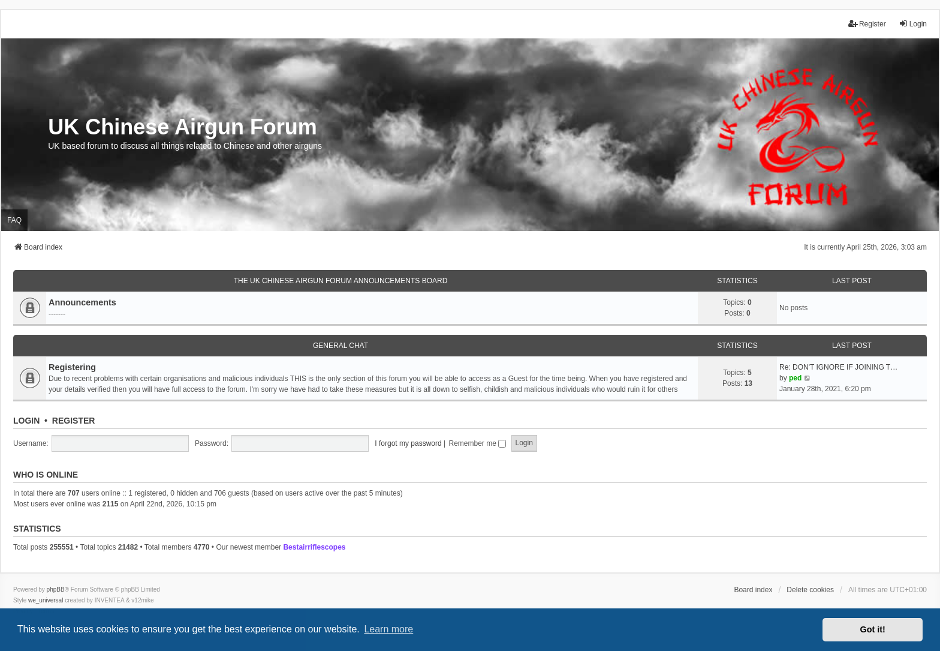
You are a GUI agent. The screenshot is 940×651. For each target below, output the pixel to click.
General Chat (340, 345)
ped (795, 378)
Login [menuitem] (913, 23)
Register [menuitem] (867, 23)
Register (73, 420)
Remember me (477, 443)
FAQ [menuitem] (14, 220)
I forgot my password (408, 443)
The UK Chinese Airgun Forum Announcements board (341, 281)
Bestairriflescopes (314, 547)
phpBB (56, 589)
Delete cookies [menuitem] (810, 590)
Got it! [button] (872, 629)
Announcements (82, 302)
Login (26, 420)
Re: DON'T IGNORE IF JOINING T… (838, 367)
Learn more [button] (388, 629)
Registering (72, 367)
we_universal (45, 600)
